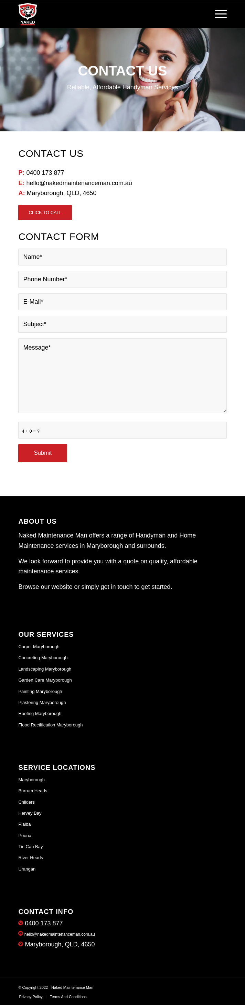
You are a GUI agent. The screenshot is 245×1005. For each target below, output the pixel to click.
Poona (24, 835)
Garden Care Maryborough (45, 680)
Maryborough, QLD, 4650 (56, 944)
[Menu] (217, 14)
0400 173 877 (40, 923)
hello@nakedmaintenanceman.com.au (56, 934)
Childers (26, 802)
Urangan (26, 869)
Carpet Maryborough (38, 646)
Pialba (24, 824)
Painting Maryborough (40, 691)
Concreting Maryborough (42, 657)
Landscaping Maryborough (44, 669)
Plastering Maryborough (42, 702)
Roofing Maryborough (39, 713)
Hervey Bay (29, 813)
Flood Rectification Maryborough (50, 724)
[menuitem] (30, 996)
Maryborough (31, 779)
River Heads (30, 857)
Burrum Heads (32, 790)
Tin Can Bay (30, 846)
